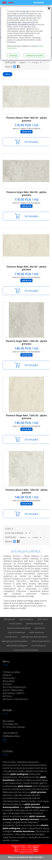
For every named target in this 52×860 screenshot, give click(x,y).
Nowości (7, 675)
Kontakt (7, 684)
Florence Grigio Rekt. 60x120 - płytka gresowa (26, 193)
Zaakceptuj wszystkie (34, 55)
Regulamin (8, 681)
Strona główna (11, 672)
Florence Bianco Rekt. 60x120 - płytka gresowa (26, 119)
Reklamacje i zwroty (13, 693)
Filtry (7, 74)
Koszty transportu (13, 690)
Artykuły (7, 696)
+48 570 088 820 (10, 733)
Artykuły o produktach (15, 699)
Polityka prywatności (14, 687)
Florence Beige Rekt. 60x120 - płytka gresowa (26, 268)
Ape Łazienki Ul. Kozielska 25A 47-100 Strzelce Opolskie (14, 724)
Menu (11, 2)
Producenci (9, 678)
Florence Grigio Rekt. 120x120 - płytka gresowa (26, 342)
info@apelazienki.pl (11, 736)
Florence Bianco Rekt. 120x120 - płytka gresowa (26, 491)
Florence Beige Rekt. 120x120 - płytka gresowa (26, 417)
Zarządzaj (13, 55)
